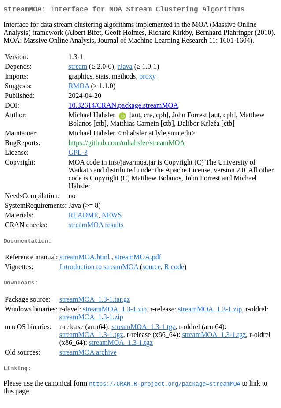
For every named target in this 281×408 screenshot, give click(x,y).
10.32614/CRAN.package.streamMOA (123, 107)
